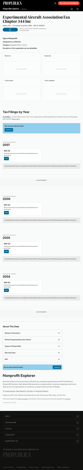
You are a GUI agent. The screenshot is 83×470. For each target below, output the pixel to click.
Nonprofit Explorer (11, 9)
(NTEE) (24, 45)
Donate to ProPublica (69, 3)
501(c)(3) (17, 42)
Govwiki (68, 399)
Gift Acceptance (63, 467)
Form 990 (6, 117)
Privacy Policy (34, 467)
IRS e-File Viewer (23, 399)
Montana (24, 9)
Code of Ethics (8, 467)
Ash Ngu (30, 391)
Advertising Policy (48, 467)
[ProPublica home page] (17, 454)
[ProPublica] (12, 3)
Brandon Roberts (42, 391)
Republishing (21, 467)
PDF (6, 158)
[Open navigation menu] (55, 3)
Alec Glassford (21, 391)
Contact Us (9, 130)
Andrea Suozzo (10, 391)
